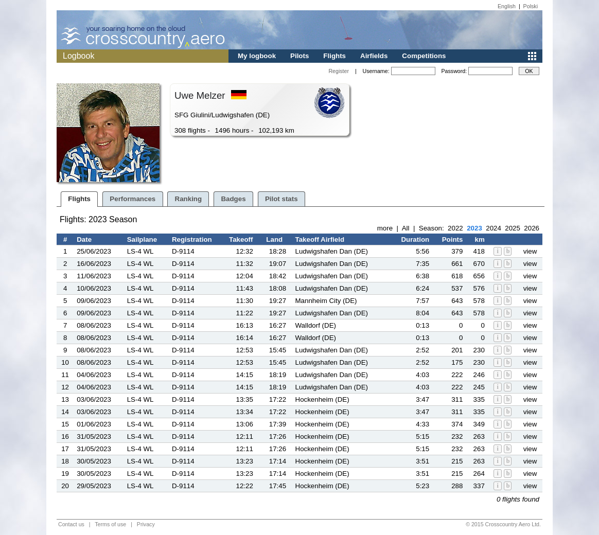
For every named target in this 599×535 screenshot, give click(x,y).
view (530, 251)
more (385, 228)
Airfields (373, 56)
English (507, 6)
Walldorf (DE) (315, 325)
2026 (531, 228)
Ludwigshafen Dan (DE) (331, 251)
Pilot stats (281, 199)
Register (338, 71)
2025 (512, 228)
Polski (530, 6)
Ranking (188, 199)
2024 (493, 228)
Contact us (71, 524)
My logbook (257, 56)
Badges (233, 199)
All (406, 228)
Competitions (424, 56)
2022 (455, 228)
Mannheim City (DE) (326, 301)
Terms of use (110, 524)
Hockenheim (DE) (322, 399)
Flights (334, 56)
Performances (132, 199)
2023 (474, 228)
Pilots (299, 56)
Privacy (146, 524)
